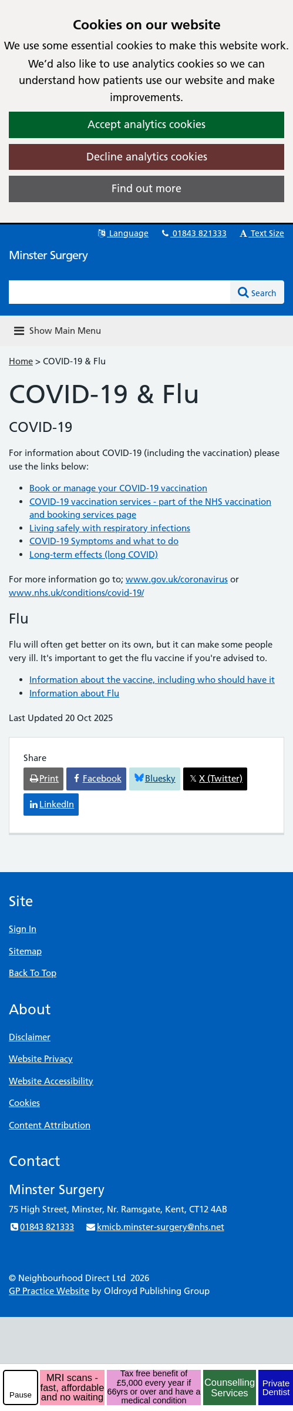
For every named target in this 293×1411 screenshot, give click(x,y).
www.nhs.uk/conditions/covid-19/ (76, 592)
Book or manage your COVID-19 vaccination (118, 488)
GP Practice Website (49, 1290)
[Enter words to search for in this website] (120, 292)
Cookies (24, 1102)
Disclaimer (29, 1037)
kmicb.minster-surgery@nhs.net (154, 1226)
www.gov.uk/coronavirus (177, 579)
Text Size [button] (261, 233)
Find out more (146, 188)
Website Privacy (41, 1058)
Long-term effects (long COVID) (93, 554)
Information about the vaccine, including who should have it (152, 679)
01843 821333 (193, 233)
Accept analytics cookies (146, 124)
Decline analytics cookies (146, 156)
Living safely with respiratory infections (109, 528)
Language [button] (122, 233)
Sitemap (25, 951)
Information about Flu (74, 693)
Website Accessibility (51, 1081)
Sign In (22, 928)
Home (21, 361)
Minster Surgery (48, 255)
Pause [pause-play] (20, 1394)
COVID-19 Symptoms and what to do (104, 541)
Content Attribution (49, 1125)
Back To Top (32, 972)
